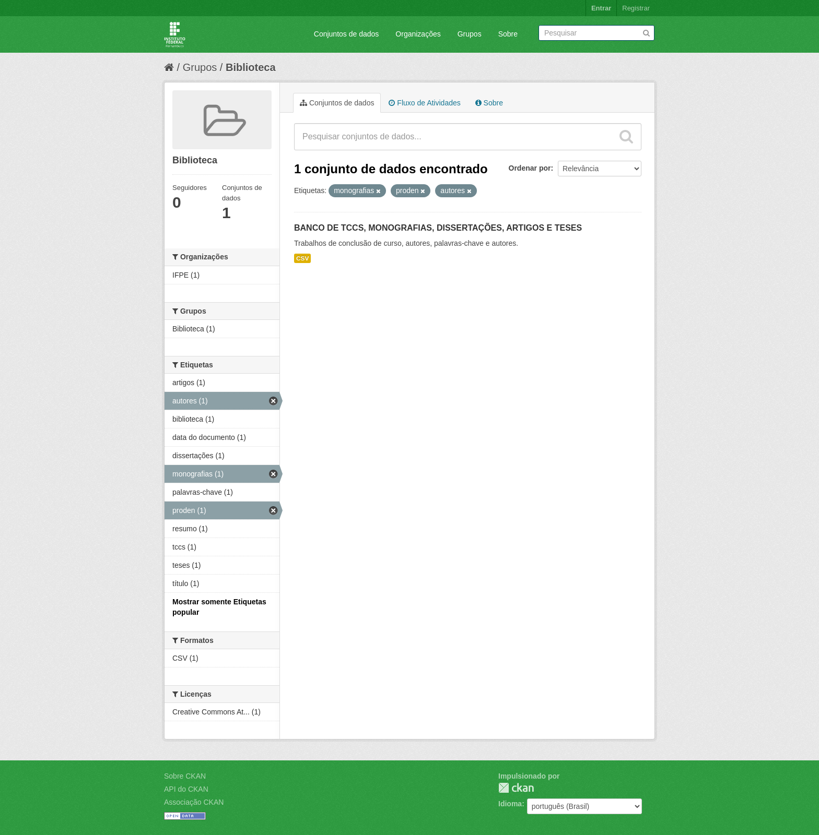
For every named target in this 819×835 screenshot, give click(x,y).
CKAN (516, 787)
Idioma (510, 804)
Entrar (601, 8)
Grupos (470, 34)
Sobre (508, 34)
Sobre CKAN (185, 776)
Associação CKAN (194, 802)
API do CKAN (186, 789)
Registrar (636, 8)
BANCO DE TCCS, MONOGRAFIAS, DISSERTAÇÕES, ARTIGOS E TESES (438, 227)
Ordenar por (530, 168)
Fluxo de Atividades (424, 103)
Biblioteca (251, 67)
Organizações (417, 34)
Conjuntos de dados (346, 34)
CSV (302, 258)
